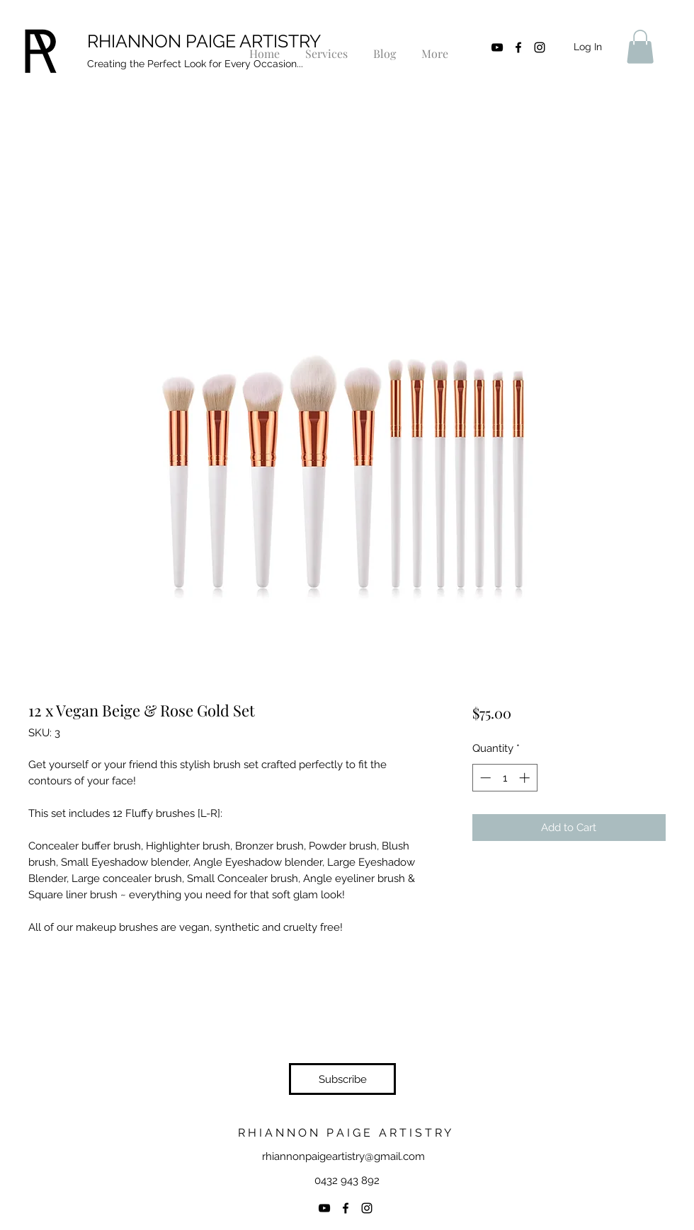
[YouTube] (497, 47)
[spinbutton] (504, 778)
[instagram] (540, 47)
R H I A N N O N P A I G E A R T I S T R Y (346, 1132)
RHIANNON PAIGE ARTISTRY (204, 41)
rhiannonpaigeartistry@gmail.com (343, 1156)
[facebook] (518, 47)
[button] (640, 47)
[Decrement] (484, 778)
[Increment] (525, 778)
